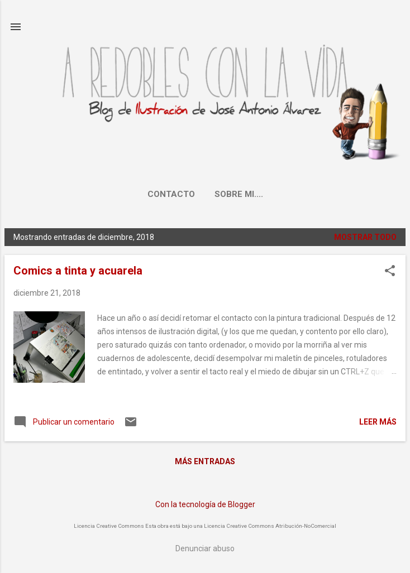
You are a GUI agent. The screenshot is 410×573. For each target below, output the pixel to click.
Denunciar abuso (205, 548)
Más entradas (205, 461)
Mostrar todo (365, 237)
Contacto (171, 194)
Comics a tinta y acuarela (77, 270)
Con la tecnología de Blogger (205, 504)
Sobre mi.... (238, 194)
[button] (390, 271)
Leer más (378, 421)
